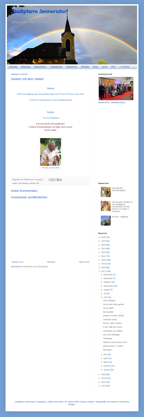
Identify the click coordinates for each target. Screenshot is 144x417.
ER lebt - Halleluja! (120, 217)
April (106, 358)
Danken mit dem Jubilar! (113, 316)
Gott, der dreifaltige (111, 335)
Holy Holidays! (109, 300)
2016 (103, 374)
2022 (103, 252)
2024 (103, 245)
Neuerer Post (17, 262)
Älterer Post (84, 262)
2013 (103, 386)
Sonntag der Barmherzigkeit (118, 189)
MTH (113, 67)
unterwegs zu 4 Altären (113, 331)
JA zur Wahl (108, 308)
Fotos (95, 67)
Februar (107, 366)
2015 (103, 378)
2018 (103, 267)
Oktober (107, 282)
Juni (106, 297)
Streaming (25, 67)
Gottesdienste (56, 67)
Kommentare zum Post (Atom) (35, 266)
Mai (105, 354)
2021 (103, 256)
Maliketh (114, 402)
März (106, 362)
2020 (103, 260)
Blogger (71, 404)
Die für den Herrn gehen (113, 304)
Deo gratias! (108, 312)
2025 (103, 241)
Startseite (13, 67)
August (107, 290)
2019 (103, 264)
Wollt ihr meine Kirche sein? (115, 342)
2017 (103, 271)
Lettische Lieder (110, 319)
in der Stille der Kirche (112, 327)
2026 (103, 237)
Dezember (108, 274)
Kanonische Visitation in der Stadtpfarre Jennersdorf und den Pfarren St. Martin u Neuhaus (122, 206)
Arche (104, 67)
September (109, 286)
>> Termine (124, 67)
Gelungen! (107, 350)
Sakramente (71, 67)
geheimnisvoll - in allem (113, 346)
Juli (105, 293)
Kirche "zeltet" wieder (112, 323)
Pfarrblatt (85, 67)
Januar (107, 370)
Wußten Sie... (35, 183)
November (108, 278)
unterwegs (107, 338)
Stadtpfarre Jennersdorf (39, 11)
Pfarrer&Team (40, 67)
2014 (103, 382)
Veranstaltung (23, 183)
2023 (103, 248)
